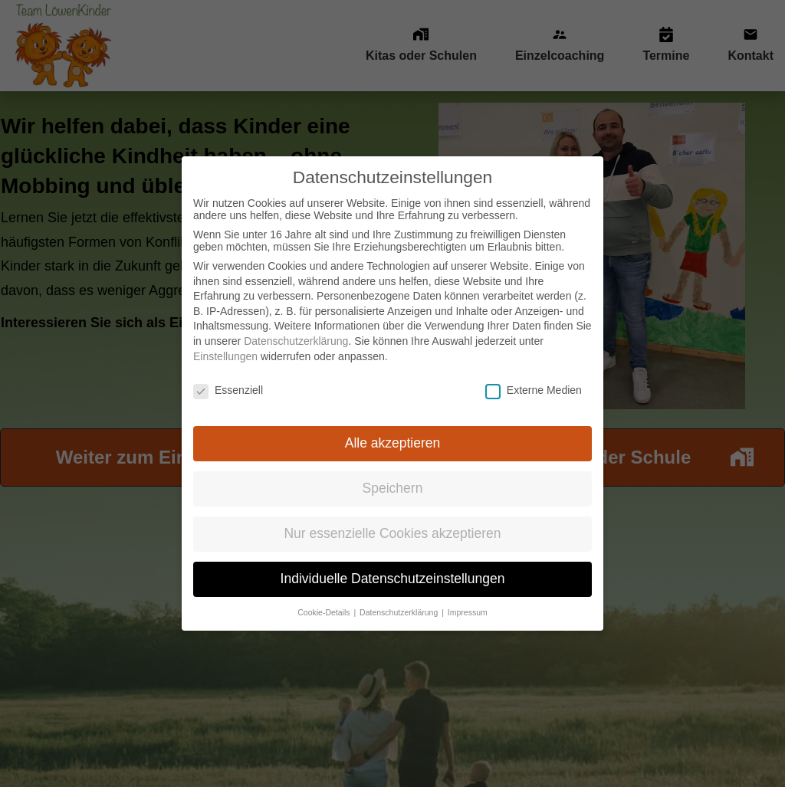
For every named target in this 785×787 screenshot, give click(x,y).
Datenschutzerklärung (296, 327)
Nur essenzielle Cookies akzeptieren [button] (392, 519)
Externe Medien (533, 376)
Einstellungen (225, 342)
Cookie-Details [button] (324, 598)
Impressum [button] (468, 598)
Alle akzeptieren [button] (393, 429)
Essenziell (228, 376)
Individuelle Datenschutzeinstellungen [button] (393, 564)
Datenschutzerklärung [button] (400, 598)
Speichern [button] (393, 474)
